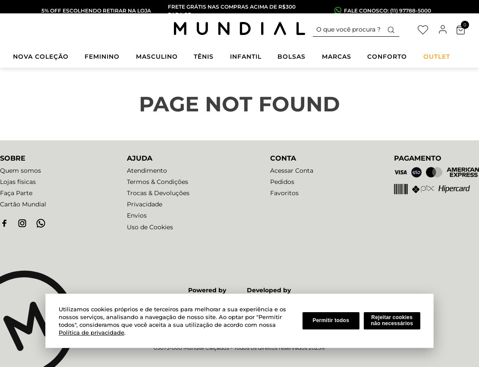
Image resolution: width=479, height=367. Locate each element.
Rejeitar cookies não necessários (392, 320)
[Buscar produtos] (391, 29)
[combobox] (356, 30)
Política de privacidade (91, 332)
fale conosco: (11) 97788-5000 (387, 10)
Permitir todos (330, 320)
